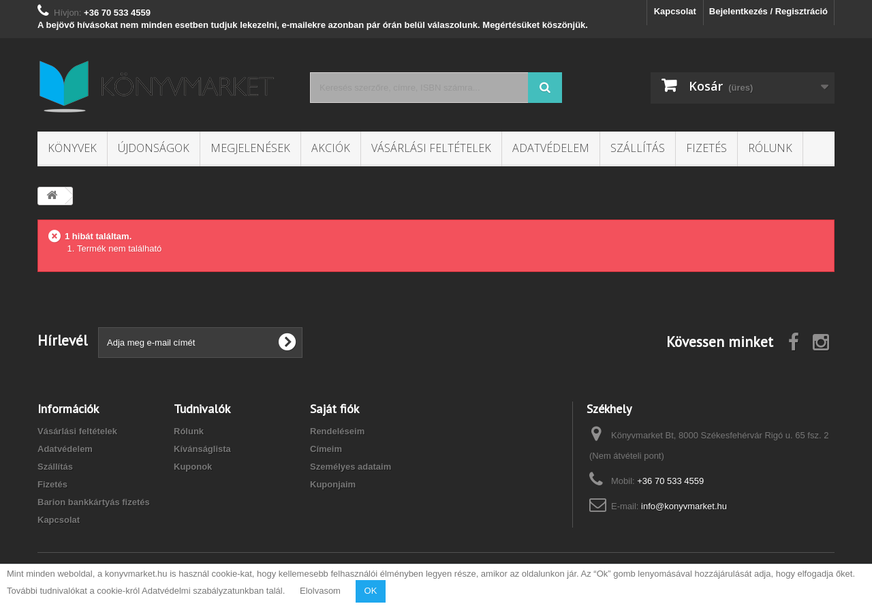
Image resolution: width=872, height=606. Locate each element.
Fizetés (706, 147)
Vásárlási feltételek (431, 147)
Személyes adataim (350, 466)
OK (370, 591)
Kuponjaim (333, 484)
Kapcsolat (675, 11)
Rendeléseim (337, 431)
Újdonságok (153, 147)
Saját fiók (334, 408)
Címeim (326, 449)
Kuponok (193, 466)
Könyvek (72, 147)
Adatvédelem (550, 147)
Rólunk (770, 147)
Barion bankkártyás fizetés (93, 502)
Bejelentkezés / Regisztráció (768, 11)
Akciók (330, 147)
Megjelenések (250, 147)
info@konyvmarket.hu (684, 506)
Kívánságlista (202, 449)
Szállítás (637, 147)
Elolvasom (320, 591)
